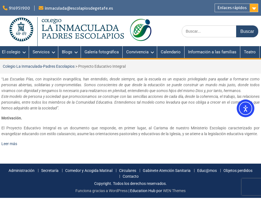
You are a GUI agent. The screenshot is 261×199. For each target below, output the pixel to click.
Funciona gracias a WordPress (101, 190)
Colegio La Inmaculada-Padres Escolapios (39, 66)
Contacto (131, 176)
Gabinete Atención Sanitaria (167, 170)
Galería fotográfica (102, 51)
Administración (22, 170)
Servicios (41, 51)
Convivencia (137, 51)
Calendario (171, 51)
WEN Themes (174, 190)
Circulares (127, 170)
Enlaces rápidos (232, 7)
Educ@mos (207, 170)
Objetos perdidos (237, 170)
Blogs (67, 51)
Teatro (250, 51)
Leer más (9, 144)
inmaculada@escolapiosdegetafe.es (79, 8)
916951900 (19, 8)
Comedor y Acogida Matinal (88, 170)
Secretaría (50, 170)
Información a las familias (212, 51)
